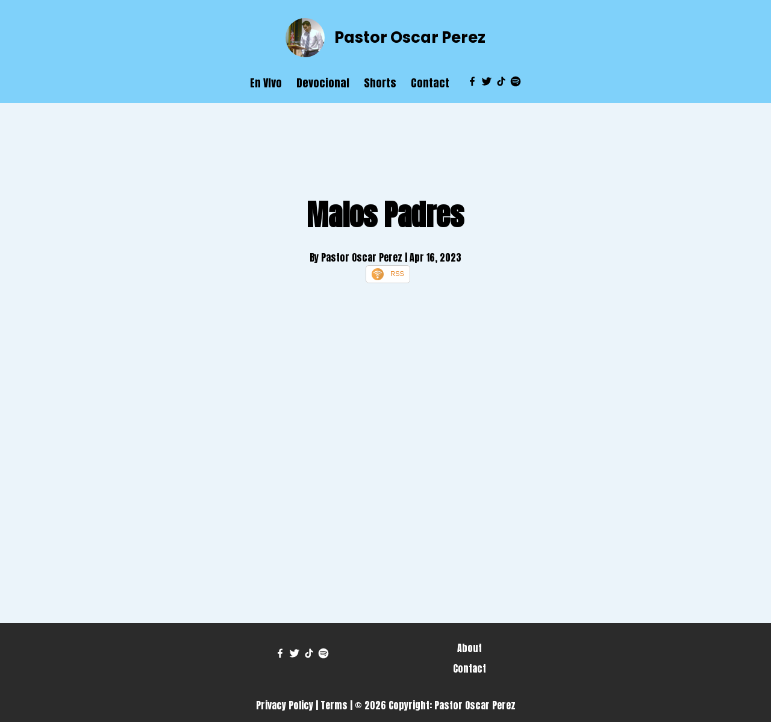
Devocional (322, 83)
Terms (334, 705)
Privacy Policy (284, 705)
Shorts (380, 83)
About (469, 648)
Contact (430, 83)
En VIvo (266, 83)
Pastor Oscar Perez (409, 37)
